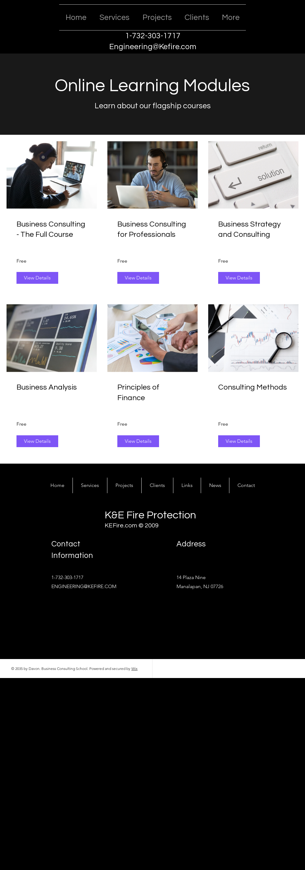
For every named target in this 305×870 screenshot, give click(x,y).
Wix (134, 668)
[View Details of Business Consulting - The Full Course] (37, 278)
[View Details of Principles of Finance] (138, 441)
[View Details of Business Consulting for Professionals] (138, 278)
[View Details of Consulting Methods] (239, 441)
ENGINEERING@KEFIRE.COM (83, 586)
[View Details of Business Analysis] (37, 441)
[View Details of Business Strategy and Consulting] (239, 278)
